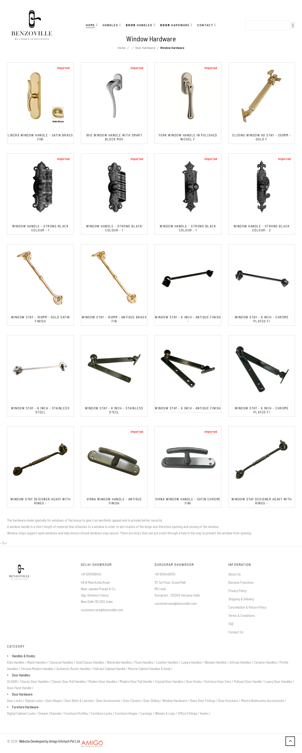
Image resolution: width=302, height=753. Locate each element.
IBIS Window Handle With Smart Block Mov (114, 137)
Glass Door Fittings (202, 700)
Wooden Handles (216, 662)
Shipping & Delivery (241, 599)
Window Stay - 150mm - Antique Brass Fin (114, 319)
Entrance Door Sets (218, 681)
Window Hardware (174, 700)
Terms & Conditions (241, 615)
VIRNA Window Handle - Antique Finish (114, 501)
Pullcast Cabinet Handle (109, 668)
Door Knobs (194, 681)
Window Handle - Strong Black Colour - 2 (262, 228)
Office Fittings (187, 713)
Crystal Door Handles (169, 681)
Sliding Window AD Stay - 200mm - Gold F (261, 137)
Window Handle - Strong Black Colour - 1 (40, 228)
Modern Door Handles (102, 681)
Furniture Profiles (76, 713)
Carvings (146, 713)
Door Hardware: (22, 694)
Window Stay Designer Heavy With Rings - (40, 501)
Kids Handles (16, 662)
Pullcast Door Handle (248, 681)
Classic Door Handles (34, 681)
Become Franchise (241, 582)
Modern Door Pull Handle (136, 681)
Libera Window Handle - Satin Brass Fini (40, 137)
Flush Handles (143, 662)
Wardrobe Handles (119, 662)
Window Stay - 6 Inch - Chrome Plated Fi (262, 319)
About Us (234, 574)
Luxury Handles (191, 662)
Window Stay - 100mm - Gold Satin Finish (40, 319)
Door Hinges (54, 700)
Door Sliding (151, 700)
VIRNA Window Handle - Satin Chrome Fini (188, 501)
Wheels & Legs (165, 713)
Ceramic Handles (265, 662)
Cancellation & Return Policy (247, 607)
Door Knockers (228, 700)
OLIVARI (12, 681)
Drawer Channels (50, 713)
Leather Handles (167, 662)
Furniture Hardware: (25, 707)
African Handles (240, 662)
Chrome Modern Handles (37, 668)
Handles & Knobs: (24, 656)
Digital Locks (34, 700)
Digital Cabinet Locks (21, 713)
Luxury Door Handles (278, 681)
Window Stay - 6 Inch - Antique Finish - (188, 319)
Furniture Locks (101, 713)
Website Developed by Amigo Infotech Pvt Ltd (49, 741)
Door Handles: (21, 675)
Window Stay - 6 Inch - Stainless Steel (40, 410)
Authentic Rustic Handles (73, 668)
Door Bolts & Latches (79, 700)
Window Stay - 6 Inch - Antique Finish (188, 408)
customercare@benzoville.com (102, 610)
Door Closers (132, 700)
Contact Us (235, 632)
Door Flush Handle (19, 688)
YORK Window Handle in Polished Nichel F (188, 137)
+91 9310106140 (91, 574)
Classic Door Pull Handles (69, 681)
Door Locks (14, 700)
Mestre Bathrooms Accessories (262, 700)
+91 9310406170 (165, 574)
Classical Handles (61, 662)
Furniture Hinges (126, 713)
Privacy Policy (237, 591)
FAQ (230, 624)
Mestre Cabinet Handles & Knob (149, 668)
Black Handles (36, 662)
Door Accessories (108, 700)
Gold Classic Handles (90, 662)
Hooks (204, 713)
